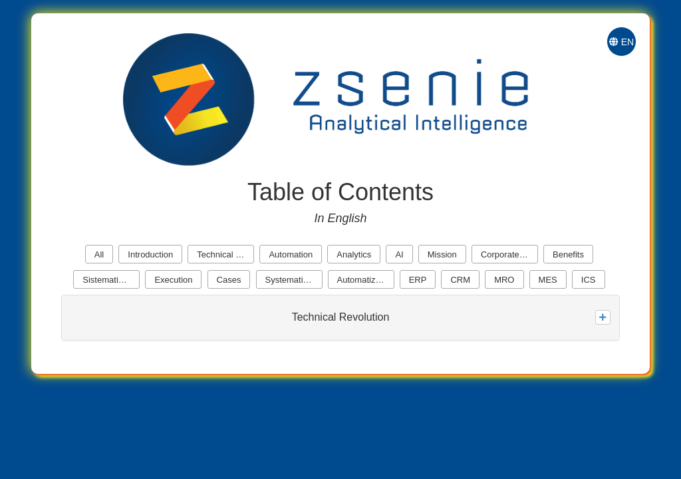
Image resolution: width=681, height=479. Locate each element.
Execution (173, 280)
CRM (460, 280)
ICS (588, 280)
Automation (291, 254)
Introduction (150, 254)
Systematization (294, 280)
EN (621, 42)
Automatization (365, 280)
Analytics (354, 254)
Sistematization (111, 280)
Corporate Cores (509, 254)
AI (399, 254)
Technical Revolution (225, 254)
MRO (504, 280)
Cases (229, 280)
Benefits (568, 254)
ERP (418, 280)
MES (548, 280)
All (99, 254)
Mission (442, 254)
